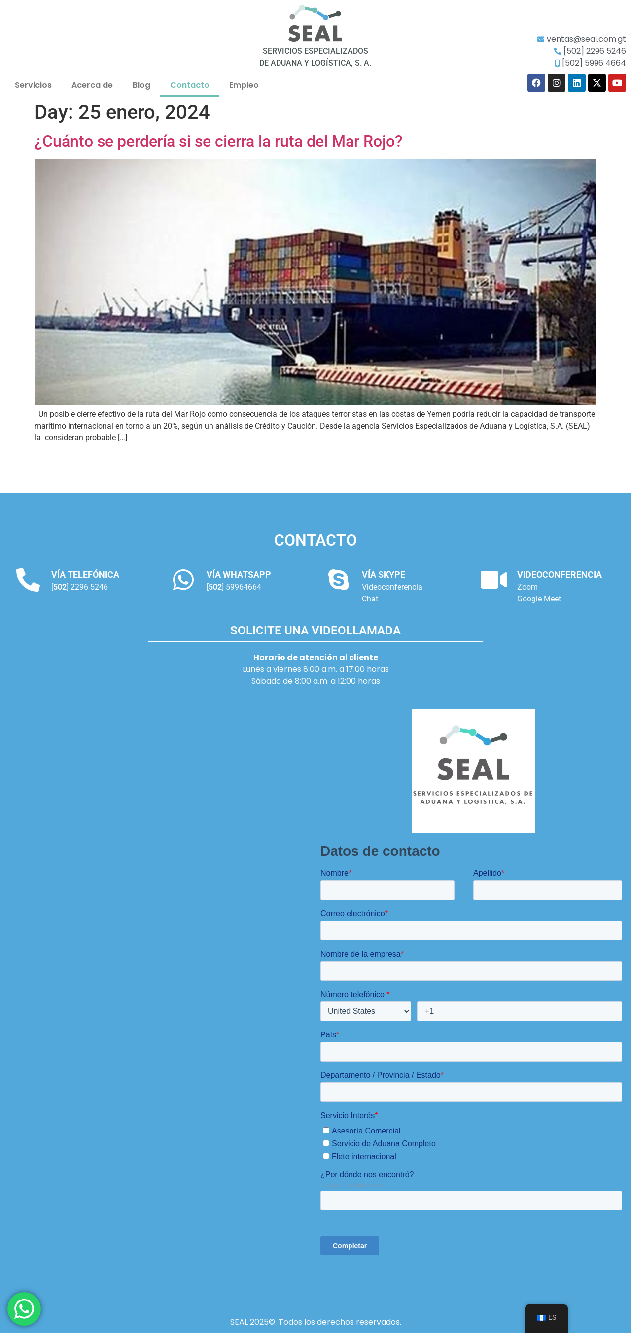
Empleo (244, 85)
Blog (141, 85)
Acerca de (92, 85)
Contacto (190, 85)
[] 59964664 (234, 587)
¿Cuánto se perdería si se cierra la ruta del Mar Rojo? (219, 141)
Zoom (527, 587)
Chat (370, 598)
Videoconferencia (392, 587)
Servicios (33, 85)
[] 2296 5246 (79, 587)
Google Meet (539, 598)
